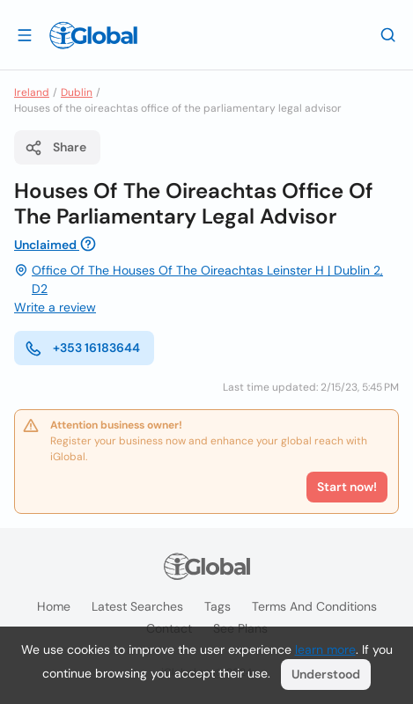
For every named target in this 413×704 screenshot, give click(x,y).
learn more (325, 649)
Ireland (31, 92)
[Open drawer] (24, 34)
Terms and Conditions (314, 606)
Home (53, 606)
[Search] (388, 34)
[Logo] (93, 35)
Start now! (347, 487)
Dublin (76, 92)
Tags (217, 606)
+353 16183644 (82, 348)
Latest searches (137, 606)
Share (55, 148)
